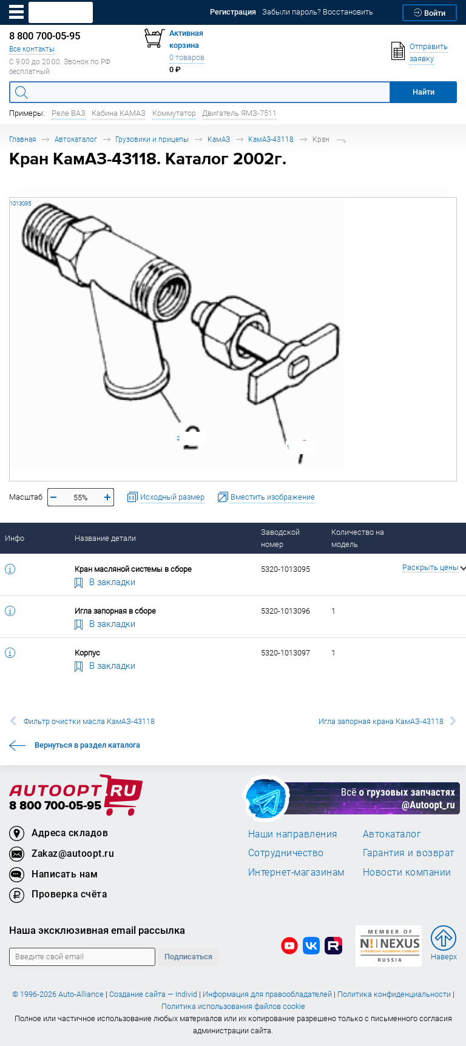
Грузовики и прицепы (152, 139)
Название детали (105, 538)
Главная (22, 139)
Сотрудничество (286, 852)
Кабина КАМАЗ (119, 113)
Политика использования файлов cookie (233, 1006)
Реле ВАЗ (69, 113)
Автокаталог (76, 139)
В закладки (105, 581)
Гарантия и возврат (408, 852)
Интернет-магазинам (296, 872)
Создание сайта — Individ (153, 994)
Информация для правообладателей (267, 994)
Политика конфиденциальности (394, 994)
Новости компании (407, 872)
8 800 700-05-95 (55, 806)
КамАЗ (219, 139)
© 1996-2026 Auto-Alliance (58, 994)
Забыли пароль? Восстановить (317, 12)
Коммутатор (174, 113)
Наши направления (293, 833)
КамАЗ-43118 (271, 139)
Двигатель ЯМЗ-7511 (239, 113)
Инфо (14, 538)
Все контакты (32, 48)
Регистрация (233, 12)
